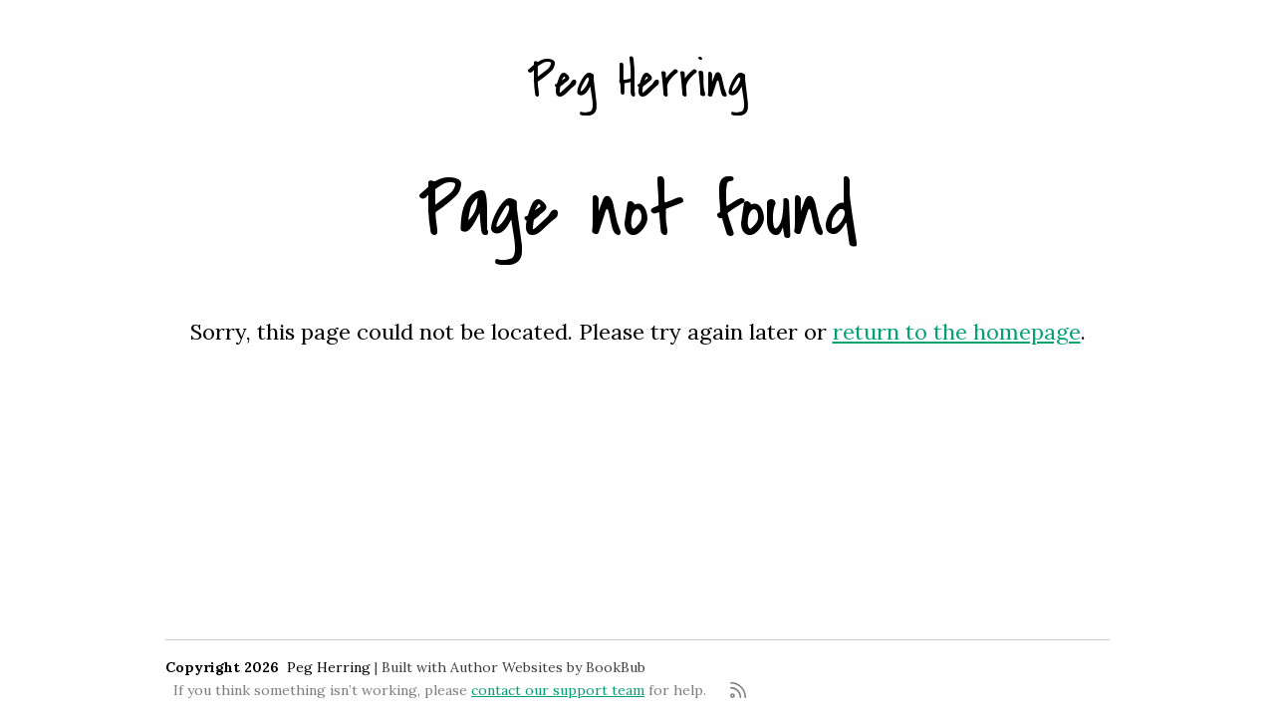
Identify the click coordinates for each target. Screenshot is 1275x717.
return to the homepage (957, 332)
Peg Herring (637, 81)
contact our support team (557, 690)
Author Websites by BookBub (547, 667)
